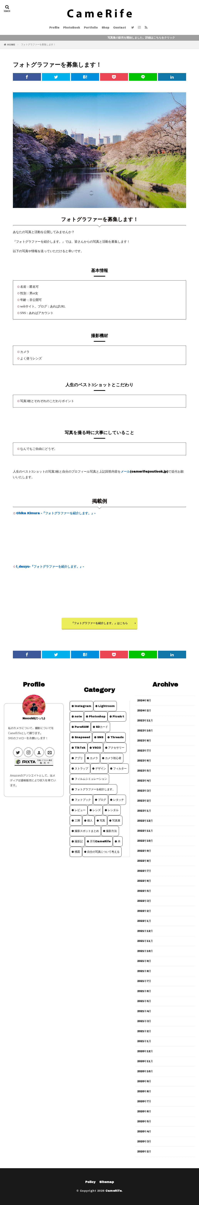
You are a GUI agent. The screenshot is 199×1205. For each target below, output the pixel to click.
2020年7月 (144, 1101)
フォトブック (83, 799)
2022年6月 (144, 880)
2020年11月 (145, 1061)
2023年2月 (144, 800)
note (78, 716)
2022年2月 (144, 911)
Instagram (83, 706)
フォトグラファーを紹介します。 (95, 789)
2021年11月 (145, 941)
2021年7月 (144, 981)
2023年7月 (144, 750)
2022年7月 (144, 870)
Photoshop (97, 716)
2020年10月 (145, 1071)
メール (125, 471)
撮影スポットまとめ (87, 831)
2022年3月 (144, 901)
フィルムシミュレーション (91, 779)
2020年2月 (144, 1151)
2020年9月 (144, 1081)
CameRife (113, 1190)
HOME (11, 44)
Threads (117, 737)
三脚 (77, 820)
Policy (90, 1182)
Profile (54, 27)
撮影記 (79, 841)
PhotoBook (71, 27)
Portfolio (91, 27)
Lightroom (106, 706)
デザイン (100, 768)
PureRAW (82, 726)
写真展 (116, 820)
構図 (77, 851)
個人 (90, 820)
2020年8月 (144, 1091)
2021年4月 (144, 1011)
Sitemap (106, 1182)
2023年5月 (144, 770)
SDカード (102, 726)
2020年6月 (144, 1111)
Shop (105, 27)
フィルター (120, 768)
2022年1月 (144, 921)
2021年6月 (144, 991)
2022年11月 (145, 830)
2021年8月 (144, 971)
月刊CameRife (100, 841)
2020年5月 (144, 1121)
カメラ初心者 (113, 758)
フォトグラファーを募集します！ (38, 44)
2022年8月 (144, 860)
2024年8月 (144, 700)
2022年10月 (145, 840)
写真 (102, 820)
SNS (100, 737)
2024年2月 (144, 710)
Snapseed (82, 737)
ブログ (102, 799)
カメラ (94, 758)
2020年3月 (144, 1141)
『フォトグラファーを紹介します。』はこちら (99, 623)
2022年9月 (144, 850)
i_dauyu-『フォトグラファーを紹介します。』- (50, 566)
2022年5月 (144, 890)
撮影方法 (111, 831)
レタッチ (118, 799)
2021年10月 (145, 951)
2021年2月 (144, 1031)
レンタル (113, 810)
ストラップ (81, 768)
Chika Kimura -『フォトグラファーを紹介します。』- (55, 513)
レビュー (80, 810)
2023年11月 (145, 720)
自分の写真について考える (103, 851)
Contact (119, 27)
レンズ (97, 810)
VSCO (97, 747)
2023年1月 (144, 810)
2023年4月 (144, 780)
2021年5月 (144, 1001)
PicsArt (118, 716)
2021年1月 (144, 1041)
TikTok (80, 747)
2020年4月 (144, 1131)
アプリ (79, 758)
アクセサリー (116, 747)
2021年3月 (144, 1021)
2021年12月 (145, 931)
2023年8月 (144, 740)
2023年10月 (145, 730)
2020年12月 (145, 1051)
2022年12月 (145, 820)
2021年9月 (144, 961)
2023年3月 (144, 790)
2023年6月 (144, 760)
